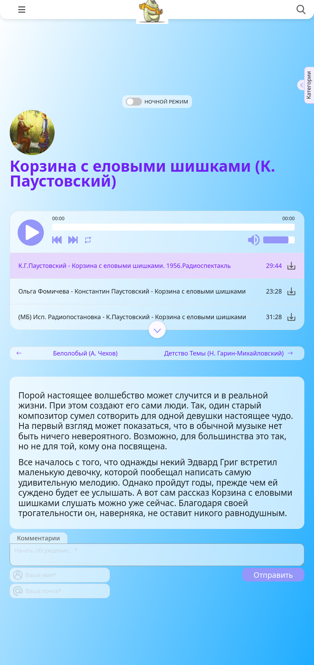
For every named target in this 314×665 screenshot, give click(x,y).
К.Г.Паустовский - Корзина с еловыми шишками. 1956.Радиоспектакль (124, 265)
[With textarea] (157, 554)
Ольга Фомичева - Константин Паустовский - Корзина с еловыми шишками (132, 291)
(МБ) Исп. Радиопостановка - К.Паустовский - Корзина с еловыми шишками (132, 317)
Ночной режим (166, 101)
